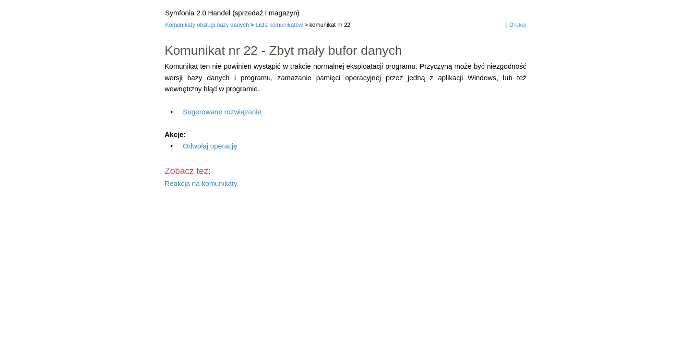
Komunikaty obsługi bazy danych (207, 25)
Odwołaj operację (210, 146)
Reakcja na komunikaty (201, 183)
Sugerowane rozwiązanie (222, 112)
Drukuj (517, 25)
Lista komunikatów (279, 25)
